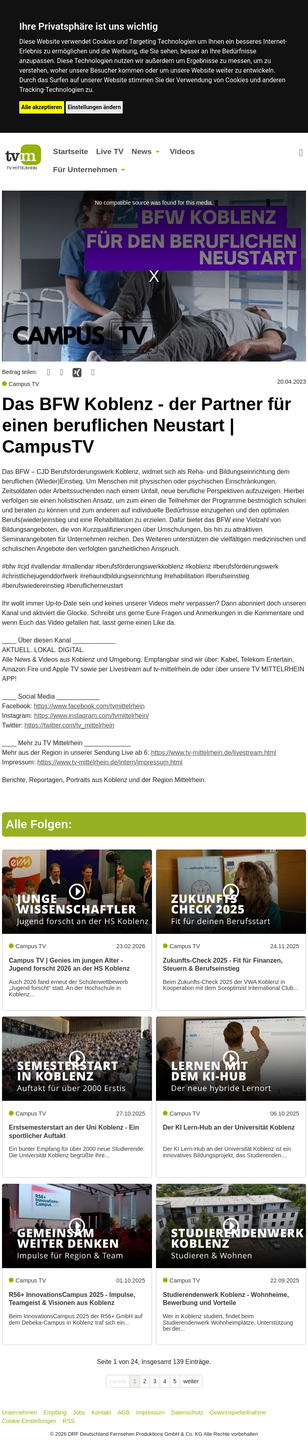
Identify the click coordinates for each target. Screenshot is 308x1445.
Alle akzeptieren (41, 107)
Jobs (79, 1412)
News (142, 151)
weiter (191, 1381)
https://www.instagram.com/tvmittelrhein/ (91, 715)
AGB (124, 1412)
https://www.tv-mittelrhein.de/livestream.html (213, 752)
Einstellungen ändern (94, 107)
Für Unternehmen (85, 169)
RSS (69, 1421)
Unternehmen (19, 1412)
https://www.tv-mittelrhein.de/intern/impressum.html (109, 762)
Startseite (70, 151)
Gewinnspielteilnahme (238, 1412)
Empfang (55, 1412)
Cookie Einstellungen (29, 1421)
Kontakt (101, 1412)
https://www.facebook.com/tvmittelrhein (89, 706)
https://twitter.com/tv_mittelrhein (69, 725)
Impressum (150, 1412)
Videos (182, 151)
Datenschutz (187, 1412)
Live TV (110, 151)
